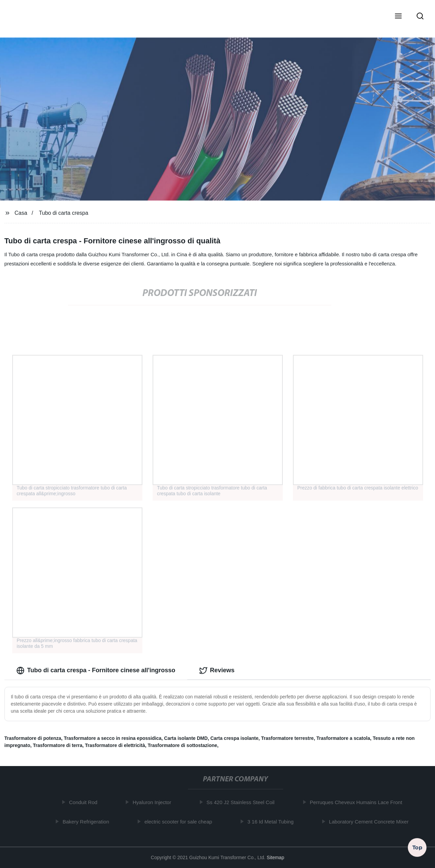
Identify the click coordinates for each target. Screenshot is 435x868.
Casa (21, 213)
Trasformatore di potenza (32, 738)
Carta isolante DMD (186, 738)
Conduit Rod (84, 802)
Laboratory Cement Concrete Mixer (370, 821)
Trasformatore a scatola (343, 738)
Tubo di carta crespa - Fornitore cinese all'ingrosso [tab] (95, 670)
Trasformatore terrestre (287, 738)
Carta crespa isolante (234, 738)
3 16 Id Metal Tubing (272, 821)
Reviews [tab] (216, 670)
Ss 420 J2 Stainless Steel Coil (242, 802)
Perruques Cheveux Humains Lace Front (357, 802)
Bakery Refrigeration (87, 821)
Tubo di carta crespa (63, 213)
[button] (398, 16)
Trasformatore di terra (58, 745)
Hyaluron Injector (153, 802)
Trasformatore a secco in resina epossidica (112, 738)
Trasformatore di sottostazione (183, 745)
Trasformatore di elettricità (115, 745)
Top (417, 847)
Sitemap (275, 857)
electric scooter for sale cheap (179, 821)
